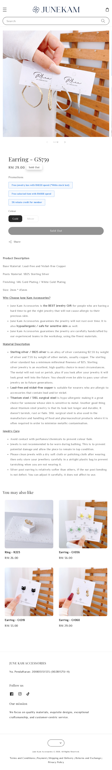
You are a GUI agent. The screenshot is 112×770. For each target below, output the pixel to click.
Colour (12, 211)
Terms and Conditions (22, 758)
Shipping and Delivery (61, 758)
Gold (15, 218)
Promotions (16, 177)
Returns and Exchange (88, 758)
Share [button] (14, 242)
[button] (5, 9)
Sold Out (56, 230)
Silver (30, 218)
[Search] (103, 20)
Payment (42, 758)
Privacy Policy (56, 762)
